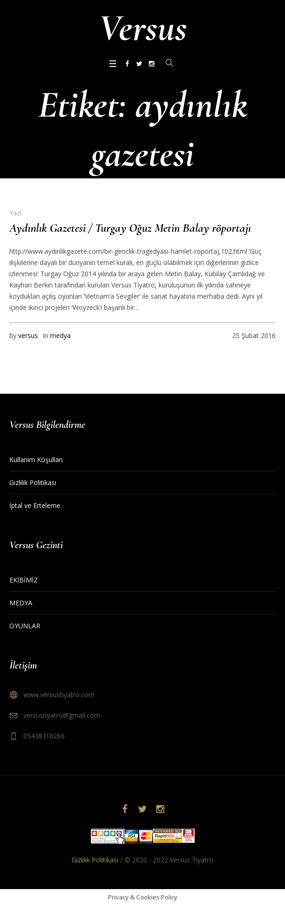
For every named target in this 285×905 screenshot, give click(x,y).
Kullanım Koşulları (36, 459)
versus (28, 335)
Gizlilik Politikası (32, 482)
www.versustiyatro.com (59, 694)
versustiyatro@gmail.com (61, 715)
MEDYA (20, 602)
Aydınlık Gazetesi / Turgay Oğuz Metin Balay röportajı (130, 228)
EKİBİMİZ (23, 579)
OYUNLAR (24, 625)
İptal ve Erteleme (34, 505)
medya (60, 335)
